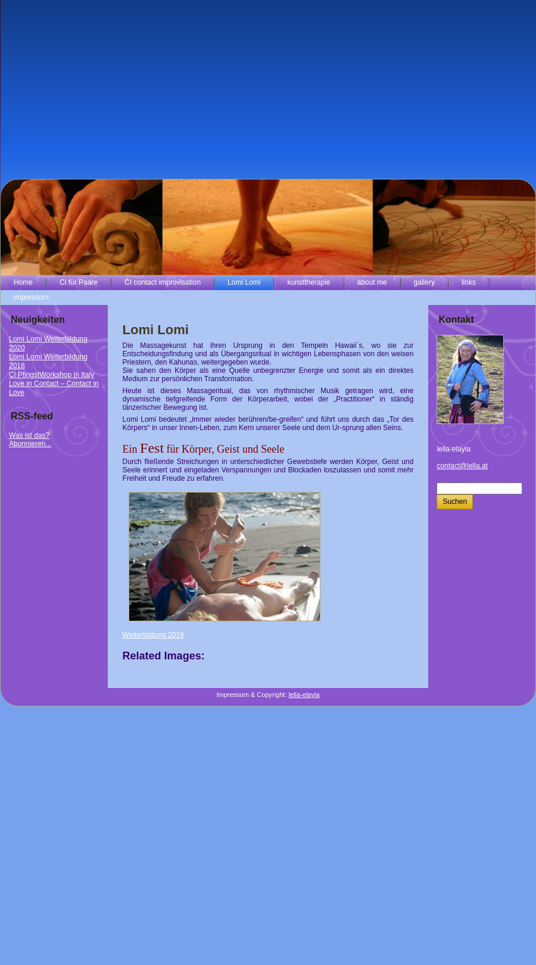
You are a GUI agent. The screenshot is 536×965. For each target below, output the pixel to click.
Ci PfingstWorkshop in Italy (51, 375)
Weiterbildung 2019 (153, 635)
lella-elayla (304, 694)
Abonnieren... (30, 444)
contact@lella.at (462, 466)
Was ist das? (29, 435)
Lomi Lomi (156, 329)
